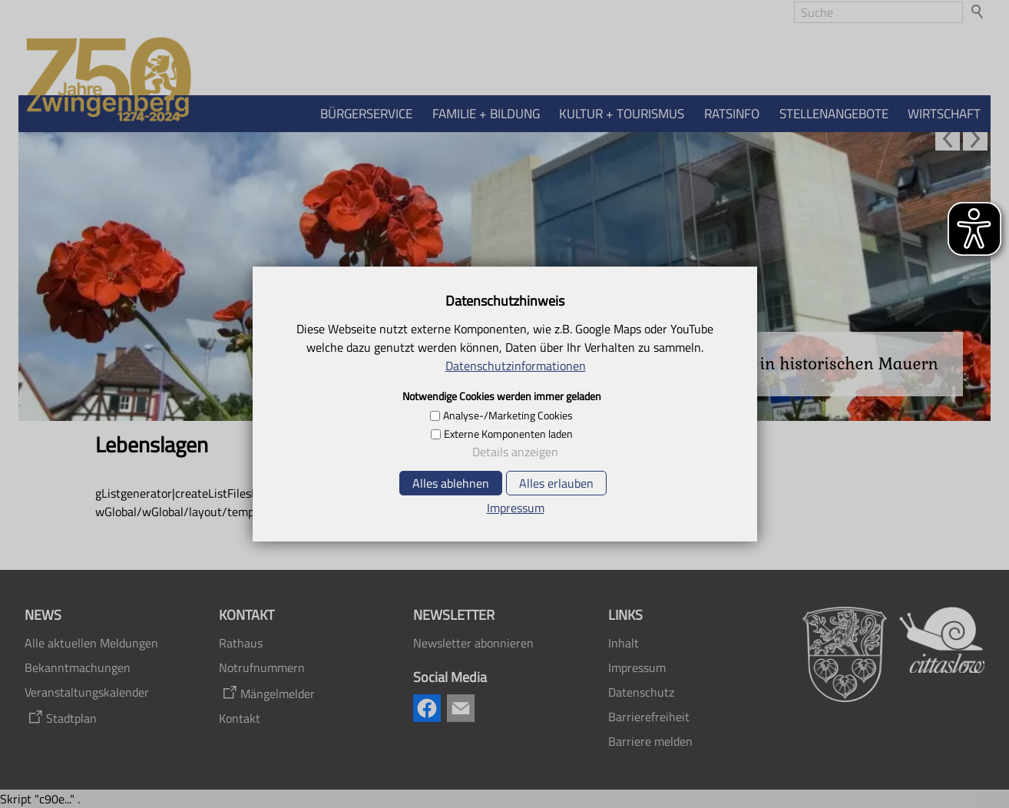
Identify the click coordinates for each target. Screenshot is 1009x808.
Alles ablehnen (450, 483)
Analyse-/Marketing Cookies (508, 415)
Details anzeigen (515, 451)
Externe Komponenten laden (508, 434)
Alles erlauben (556, 483)
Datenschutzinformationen (515, 365)
